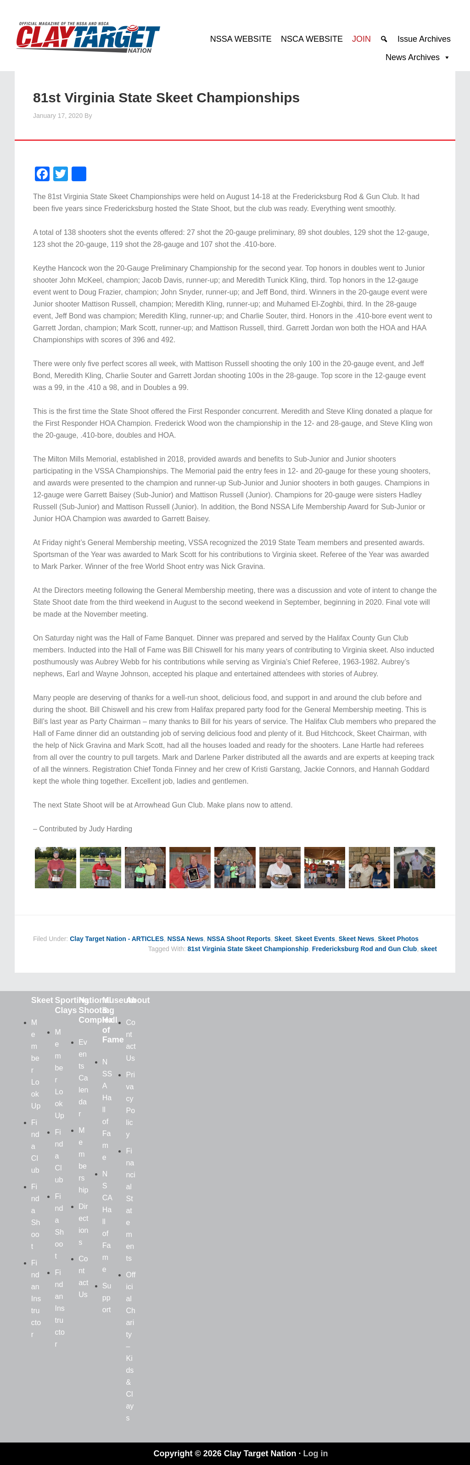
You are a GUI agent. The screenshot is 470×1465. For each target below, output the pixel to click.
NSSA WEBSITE (241, 39)
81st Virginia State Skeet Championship (247, 949)
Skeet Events (315, 938)
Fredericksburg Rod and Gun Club (364, 949)
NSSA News (186, 938)
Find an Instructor (36, 1298)
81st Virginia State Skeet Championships (166, 97)
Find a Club (35, 1146)
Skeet (282, 938)
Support (107, 1298)
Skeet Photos (398, 938)
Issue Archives (424, 39)
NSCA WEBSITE (312, 39)
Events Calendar (83, 1078)
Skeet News (357, 938)
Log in (315, 1453)
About (138, 1000)
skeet (428, 949)
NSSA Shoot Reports (239, 938)
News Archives (413, 57)
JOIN (361, 39)
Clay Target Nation (88, 34)
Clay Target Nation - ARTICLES (117, 938)
